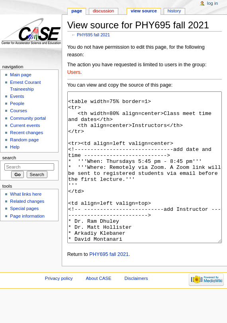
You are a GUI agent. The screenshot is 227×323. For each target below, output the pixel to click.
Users (73, 72)
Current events (25, 125)
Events (17, 96)
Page (76, 10)
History (174, 10)
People (17, 103)
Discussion (103, 10)
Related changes (27, 201)
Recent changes (26, 132)
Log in (212, 3)
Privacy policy (59, 308)
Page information (27, 216)
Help (15, 147)
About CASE (98, 308)
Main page (20, 74)
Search (9, 157)
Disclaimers (136, 308)
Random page (24, 139)
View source (144, 10)
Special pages (24, 208)
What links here (25, 194)
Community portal (28, 118)
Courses (18, 110)
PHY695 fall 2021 (93, 34)
